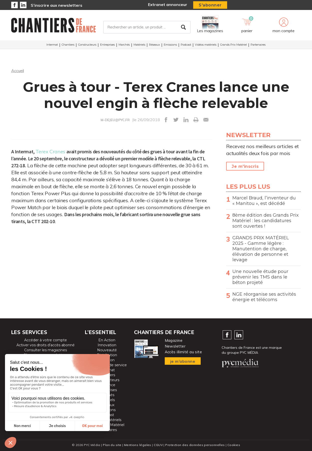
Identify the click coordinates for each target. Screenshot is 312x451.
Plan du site (112, 445)
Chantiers (68, 44)
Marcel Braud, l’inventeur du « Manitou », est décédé (264, 200)
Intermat (52, 44)
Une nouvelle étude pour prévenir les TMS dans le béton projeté (260, 277)
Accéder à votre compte (45, 340)
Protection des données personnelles (195, 445)
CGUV (158, 445)
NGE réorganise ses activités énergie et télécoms (264, 296)
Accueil (17, 70)
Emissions (170, 44)
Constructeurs (87, 44)
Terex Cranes (50, 151)
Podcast (186, 44)
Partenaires (258, 44)
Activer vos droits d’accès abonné (45, 345)
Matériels (139, 44)
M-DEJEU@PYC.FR (115, 120)
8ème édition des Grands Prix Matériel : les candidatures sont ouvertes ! (265, 220)
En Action (106, 340)
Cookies (233, 445)
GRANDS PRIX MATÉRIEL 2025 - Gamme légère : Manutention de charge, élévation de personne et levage (260, 249)
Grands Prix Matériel (233, 44)
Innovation (107, 345)
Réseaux (154, 44)
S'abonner (210, 5)
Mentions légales (137, 445)
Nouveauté (107, 350)
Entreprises (107, 44)
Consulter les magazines (45, 350)
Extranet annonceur (167, 4)
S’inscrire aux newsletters (56, 5)
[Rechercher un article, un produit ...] (146, 27)
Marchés (124, 44)
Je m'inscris (245, 166)
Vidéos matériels (205, 44)
